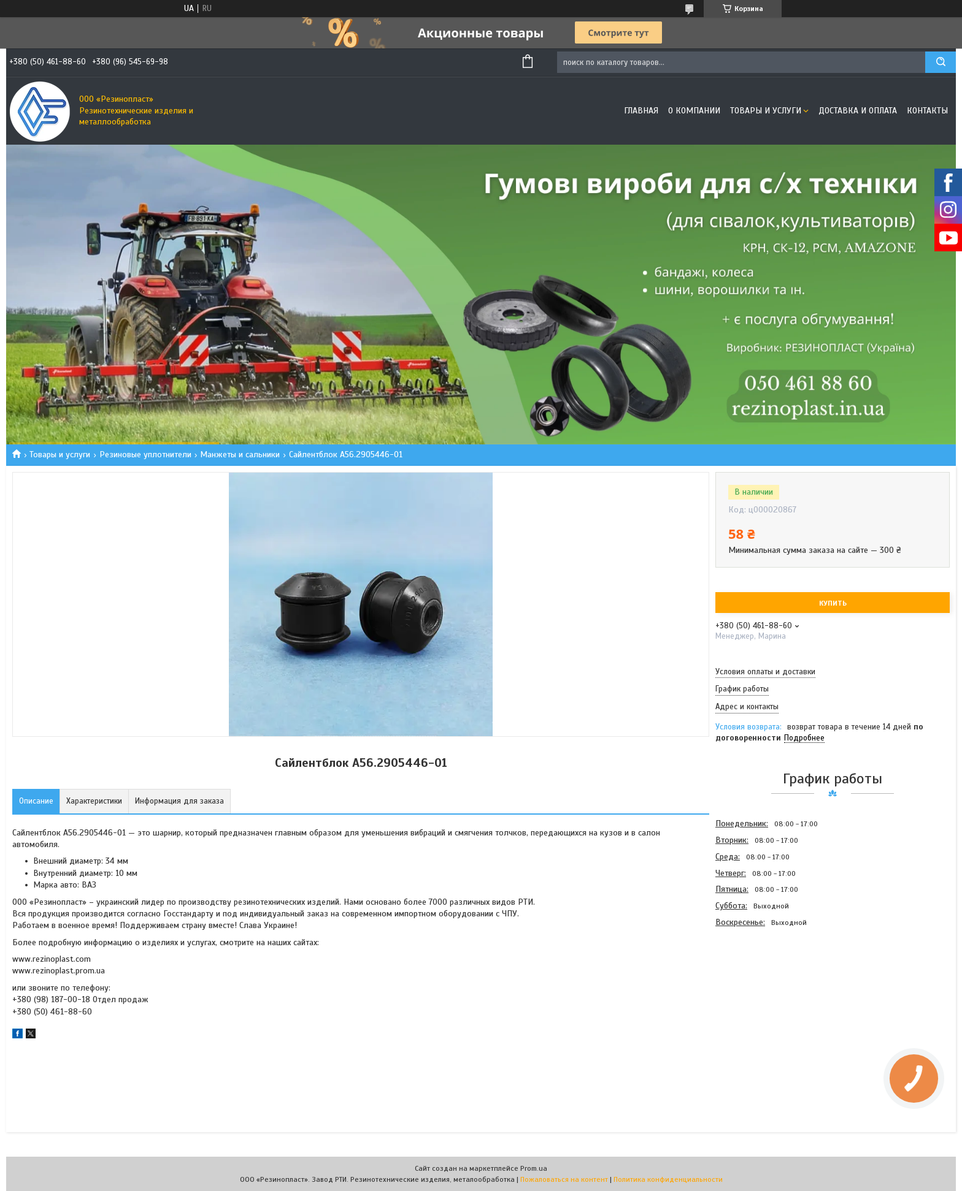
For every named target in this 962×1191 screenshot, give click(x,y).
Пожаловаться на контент (564, 1179)
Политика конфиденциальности (668, 1179)
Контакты (927, 110)
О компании (694, 110)
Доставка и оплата (857, 110)
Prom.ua (533, 1168)
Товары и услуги (765, 110)
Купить (833, 603)
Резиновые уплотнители (145, 454)
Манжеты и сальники (240, 454)
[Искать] (940, 62)
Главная (641, 110)
